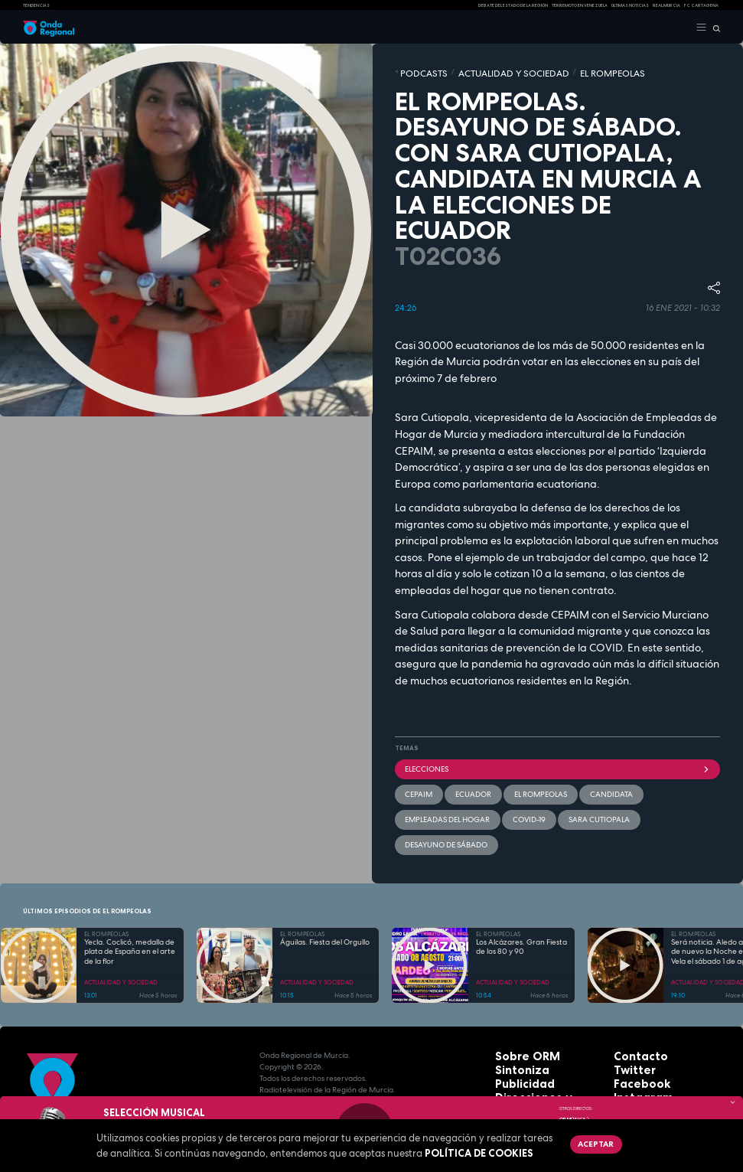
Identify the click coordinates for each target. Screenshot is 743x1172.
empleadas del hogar (638, 782)
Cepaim (413, 782)
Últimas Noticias (630, 5)
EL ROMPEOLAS (547, 71)
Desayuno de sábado (548, 802)
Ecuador (456, 782)
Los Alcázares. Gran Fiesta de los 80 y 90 (521, 901)
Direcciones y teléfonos (542, 1044)
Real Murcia (666, 5)
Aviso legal (517, 1067)
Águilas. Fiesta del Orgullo (325, 896)
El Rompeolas (512, 782)
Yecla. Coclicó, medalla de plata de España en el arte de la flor (129, 906)
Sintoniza (514, 1021)
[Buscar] (713, 27)
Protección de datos (535, 1055)
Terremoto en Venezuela (580, 5)
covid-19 (417, 802)
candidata (568, 782)
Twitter (628, 1021)
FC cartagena (701, 5)
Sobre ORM (517, 1009)
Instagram (634, 1044)
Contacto (632, 1009)
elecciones (557, 762)
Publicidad (515, 1032)
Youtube (630, 1055)
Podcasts (415, 71)
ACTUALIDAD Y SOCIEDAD (477, 71)
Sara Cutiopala (473, 802)
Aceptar (587, 1141)
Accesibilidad (522, 1078)
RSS (620, 1067)
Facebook (633, 1032)
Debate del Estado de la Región (513, 5)
